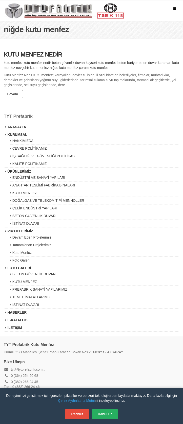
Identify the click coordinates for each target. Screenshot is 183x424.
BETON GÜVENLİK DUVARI (34, 216)
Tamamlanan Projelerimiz (31, 245)
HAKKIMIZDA (23, 141)
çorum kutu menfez (93, 68)
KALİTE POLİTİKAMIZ (29, 164)
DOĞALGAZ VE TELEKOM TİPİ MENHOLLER (48, 200)
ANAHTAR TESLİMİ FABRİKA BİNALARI (43, 185)
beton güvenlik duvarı (68, 63)
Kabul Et (105, 414)
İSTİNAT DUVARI (25, 223)
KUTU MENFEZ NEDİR (33, 54)
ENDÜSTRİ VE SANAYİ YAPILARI (38, 178)
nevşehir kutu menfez (32, 68)
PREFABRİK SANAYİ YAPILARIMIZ (39, 289)
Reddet (77, 414)
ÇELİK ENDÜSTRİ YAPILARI (34, 208)
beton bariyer (128, 63)
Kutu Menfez (22, 253)
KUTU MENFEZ (24, 193)
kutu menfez (13, 63)
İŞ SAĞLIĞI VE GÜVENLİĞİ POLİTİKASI (44, 156)
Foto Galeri (20, 260)
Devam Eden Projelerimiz (31, 237)
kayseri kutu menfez (101, 63)
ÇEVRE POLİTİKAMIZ (29, 148)
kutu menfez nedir (37, 63)
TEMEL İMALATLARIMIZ (31, 297)
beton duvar (148, 63)
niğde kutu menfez (64, 68)
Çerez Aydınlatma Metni (76, 401)
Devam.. (13, 94)
